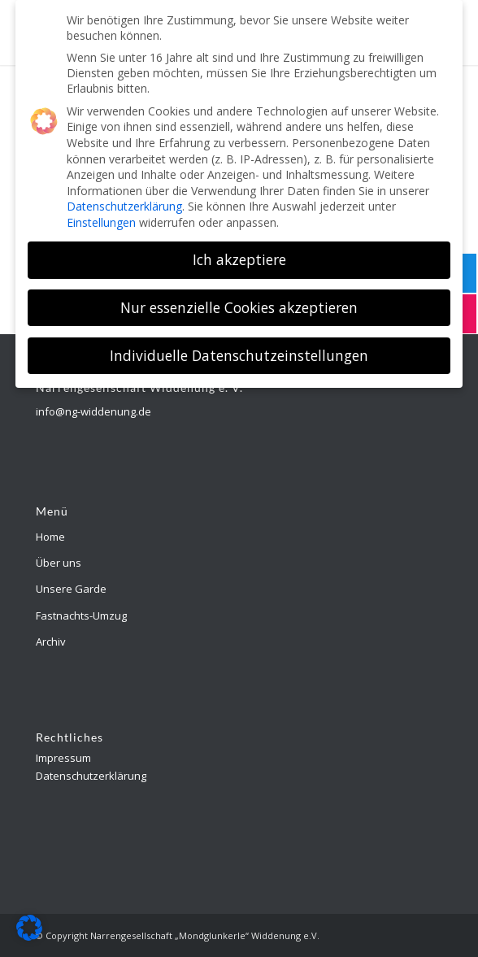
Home (50, 536)
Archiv (51, 641)
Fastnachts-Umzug (81, 615)
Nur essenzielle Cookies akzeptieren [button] (239, 301)
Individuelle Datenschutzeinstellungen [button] (239, 349)
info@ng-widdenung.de (93, 411)
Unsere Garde (71, 588)
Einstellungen (101, 216)
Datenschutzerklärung (91, 775)
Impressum (63, 757)
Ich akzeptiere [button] (239, 253)
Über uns (58, 562)
